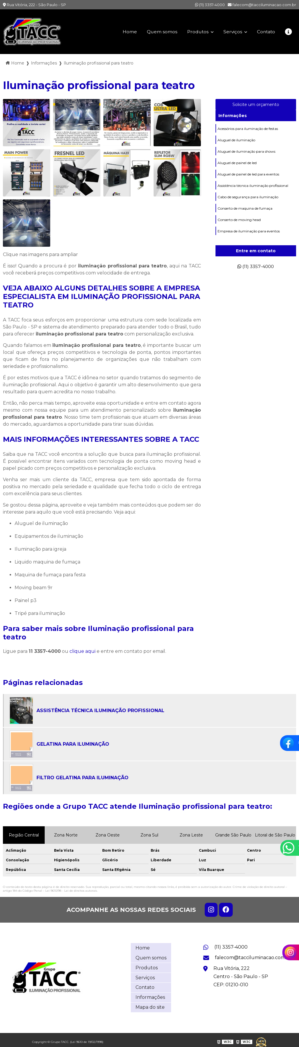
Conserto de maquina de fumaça (245, 208)
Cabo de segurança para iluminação (248, 197)
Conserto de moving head (239, 220)
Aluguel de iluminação (236, 140)
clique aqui (82, 651)
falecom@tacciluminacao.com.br (262, 4)
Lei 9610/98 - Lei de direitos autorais (71, 891)
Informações (232, 115)
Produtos (196, 31)
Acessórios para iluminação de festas (248, 128)
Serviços (232, 31)
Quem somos (159, 31)
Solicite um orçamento (255, 104)
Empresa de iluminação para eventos (249, 231)
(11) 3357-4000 (210, 4)
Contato (265, 31)
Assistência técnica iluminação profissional (253, 185)
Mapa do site (150, 1003)
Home (126, 31)
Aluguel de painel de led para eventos (248, 174)
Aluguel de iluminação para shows (246, 151)
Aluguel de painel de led (237, 163)
